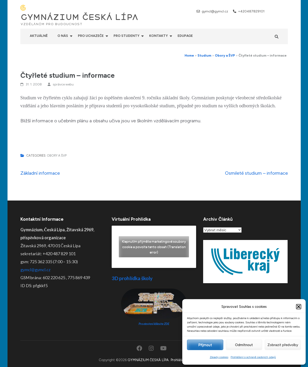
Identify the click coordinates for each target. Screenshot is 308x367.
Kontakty (158, 36)
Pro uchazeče (91, 36)
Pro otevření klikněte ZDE (154, 324)
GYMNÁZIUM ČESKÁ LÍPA (79, 17)
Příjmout (205, 345)
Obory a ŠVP (57, 155)
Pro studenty (126, 36)
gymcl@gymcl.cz (215, 11)
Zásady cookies (219, 357)
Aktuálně (39, 36)
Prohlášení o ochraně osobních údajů (253, 357)
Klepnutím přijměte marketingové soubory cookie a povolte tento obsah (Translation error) (154, 247)
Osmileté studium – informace (256, 173)
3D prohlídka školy (132, 278)
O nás (62, 36)
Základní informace (40, 173)
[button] (298, 306)
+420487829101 (251, 11)
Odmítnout (244, 345)
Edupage (185, 36)
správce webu (63, 84)
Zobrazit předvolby (282, 345)
